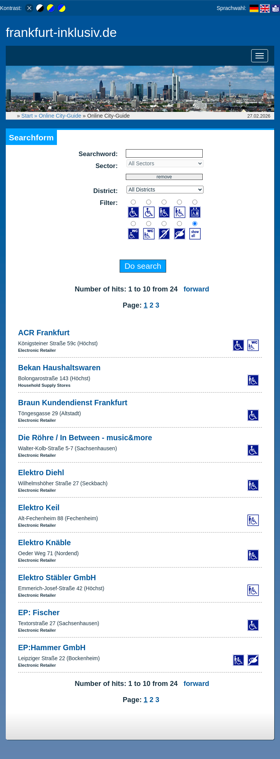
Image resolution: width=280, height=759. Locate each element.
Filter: (109, 202)
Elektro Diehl (41, 472)
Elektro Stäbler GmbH (57, 577)
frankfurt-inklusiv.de (61, 32)
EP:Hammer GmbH (51, 647)
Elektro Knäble (44, 542)
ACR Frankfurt (44, 332)
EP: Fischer (39, 612)
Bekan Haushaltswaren (59, 367)
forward (196, 289)
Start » (30, 116)
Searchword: (98, 154)
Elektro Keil (39, 507)
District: (105, 191)
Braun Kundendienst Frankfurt (72, 402)
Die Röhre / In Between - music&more (85, 437)
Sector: (106, 166)
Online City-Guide (60, 116)
